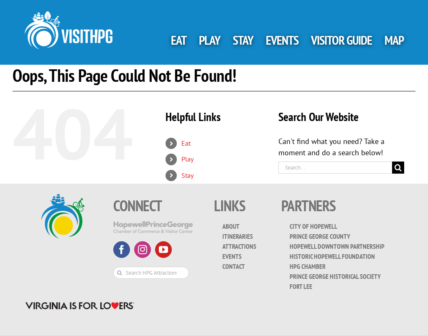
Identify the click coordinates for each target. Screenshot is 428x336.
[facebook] (121, 249)
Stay (187, 175)
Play (187, 159)
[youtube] (163, 249)
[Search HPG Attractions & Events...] (151, 273)
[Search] (398, 168)
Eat (186, 143)
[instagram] (142, 249)
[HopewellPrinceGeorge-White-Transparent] (153, 225)
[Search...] (335, 168)
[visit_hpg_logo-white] (68, 15)
